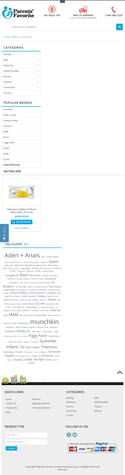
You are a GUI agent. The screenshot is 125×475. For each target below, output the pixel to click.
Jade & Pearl (15, 304)
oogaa (55, 331)
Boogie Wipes (48, 271)
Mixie (32, 315)
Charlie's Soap (37, 278)
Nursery (7, 76)
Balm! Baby (53, 265)
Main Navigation (4, 27)
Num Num (36, 331)
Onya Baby (47, 331)
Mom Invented (54, 315)
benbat (35, 268)
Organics (7, 81)
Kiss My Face (18, 307)
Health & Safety (11, 70)
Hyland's (42, 300)
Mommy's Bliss (10, 323)
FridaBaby (51, 293)
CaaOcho (11, 278)
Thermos (7, 126)
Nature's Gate (43, 327)
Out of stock (23, 222)
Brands (15, 37)
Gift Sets (7, 92)
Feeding (7, 54)
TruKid (34, 356)
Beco (17, 268)
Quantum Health (15, 342)
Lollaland (35, 310)
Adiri (43, 256)
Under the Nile (34, 359)
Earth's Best (21, 290)
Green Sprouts (28, 296)
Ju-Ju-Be (49, 303)
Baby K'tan (19, 265)
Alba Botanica (53, 256)
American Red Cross (13, 262)
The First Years (29, 347)
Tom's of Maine (40, 352)
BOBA (38, 271)
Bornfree (35, 275)
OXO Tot (17, 336)
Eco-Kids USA (54, 290)
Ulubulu (18, 359)
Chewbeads (50, 278)
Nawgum (53, 327)
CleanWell (13, 282)
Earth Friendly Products (38, 287)
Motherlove (23, 323)
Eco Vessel (41, 289)
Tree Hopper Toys (22, 356)
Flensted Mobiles (36, 292)
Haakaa (41, 296)
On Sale (69, 415)
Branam (45, 275)
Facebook (69, 435)
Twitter (74, 435)
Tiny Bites (28, 352)
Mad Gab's (45, 310)
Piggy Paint (8, 142)
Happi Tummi (52, 296)
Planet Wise (54, 336)
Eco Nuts (31, 290)
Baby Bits (9, 265)
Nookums (10, 331)
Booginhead (12, 275)
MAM (5, 131)
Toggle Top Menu (62, 1)
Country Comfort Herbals (39, 283)
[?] (26, 244)
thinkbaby (9, 351)
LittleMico (25, 310)
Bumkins (54, 275)
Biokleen (21, 271)
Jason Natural (28, 303)
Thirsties (19, 352)
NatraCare (10, 327)
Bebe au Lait (8, 268)
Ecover (6, 293)
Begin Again (25, 268)
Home (6, 37)
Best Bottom (45, 268)
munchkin (8, 109)
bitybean (30, 271)
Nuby (6, 153)
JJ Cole (6, 159)
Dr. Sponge (21, 286)
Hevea (35, 299)
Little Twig (15, 310)
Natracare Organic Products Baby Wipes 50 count (21, 211)
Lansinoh (31, 307)
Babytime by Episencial (35, 265)
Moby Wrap (41, 315)
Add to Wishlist (21, 228)
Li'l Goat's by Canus (46, 307)
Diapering (8, 65)
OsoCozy (8, 336)
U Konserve (46, 355)
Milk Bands (23, 315)
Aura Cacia (28, 262)
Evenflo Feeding (18, 292)
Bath (5, 59)
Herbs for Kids (25, 300)
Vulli (48, 359)
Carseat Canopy (22, 279)
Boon (6, 137)
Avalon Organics (41, 262)
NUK (28, 331)
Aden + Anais (9, 114)
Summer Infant (10, 120)
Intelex (52, 299)
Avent (6, 148)
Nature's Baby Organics (26, 327)
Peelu (24, 336)
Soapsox (34, 341)
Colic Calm (23, 283)
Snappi (26, 342)
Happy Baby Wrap (10, 300)
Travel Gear (9, 87)
